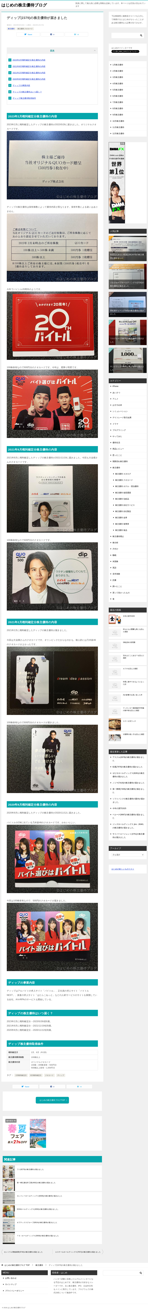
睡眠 (114, 555)
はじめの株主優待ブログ (24, 5)
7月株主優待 (118, 102)
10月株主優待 (118, 121)
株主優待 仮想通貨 (123, 493)
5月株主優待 (118, 90)
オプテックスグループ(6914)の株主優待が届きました (37, 1222)
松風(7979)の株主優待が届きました (128, 767)
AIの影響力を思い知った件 (132, 695)
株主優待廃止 (118, 536)
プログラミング (119, 430)
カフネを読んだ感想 (130, 669)
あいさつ (116, 393)
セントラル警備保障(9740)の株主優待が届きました (23, 1252)
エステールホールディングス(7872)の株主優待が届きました (78, 1252)
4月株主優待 (118, 83)
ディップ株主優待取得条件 (24, 98)
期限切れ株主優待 (120, 461)
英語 (114, 568)
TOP (17, 1265)
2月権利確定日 (21, 1075)
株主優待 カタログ (123, 474)
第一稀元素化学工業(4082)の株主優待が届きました (36, 1183)
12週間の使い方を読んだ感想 (133, 734)
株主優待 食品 (121, 530)
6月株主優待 (118, 96)
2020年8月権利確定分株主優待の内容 (29, 79)
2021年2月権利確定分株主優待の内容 (29, 73)
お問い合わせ (11, 1278)
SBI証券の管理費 (129, 642)
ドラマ (115, 424)
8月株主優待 (118, 108)
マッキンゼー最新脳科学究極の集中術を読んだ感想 (133, 709)
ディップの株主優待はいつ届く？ (27, 92)
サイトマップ (11, 1284)
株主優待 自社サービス (125, 505)
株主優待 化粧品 (122, 499)
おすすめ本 (117, 405)
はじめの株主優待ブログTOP (53, 1100)
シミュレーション (120, 411)
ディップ (60, 1075)
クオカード (49, 1075)
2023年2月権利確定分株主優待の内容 (29, 60)
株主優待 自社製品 (123, 511)
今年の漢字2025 (129, 616)
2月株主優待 (118, 71)
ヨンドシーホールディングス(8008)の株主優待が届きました (39, 1196)
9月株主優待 (118, 115)
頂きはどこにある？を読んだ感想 (133, 657)
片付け (115, 549)
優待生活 (116, 442)
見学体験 (116, 574)
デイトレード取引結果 (122, 417)
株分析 (115, 543)
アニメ (115, 399)
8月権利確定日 (35, 1075)
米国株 (115, 561)
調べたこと (117, 586)
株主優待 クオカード (25, 29)
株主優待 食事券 (122, 524)
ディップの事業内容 (21, 85)
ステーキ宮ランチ (129, 721)
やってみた (117, 436)
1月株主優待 (118, 65)
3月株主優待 (118, 77)
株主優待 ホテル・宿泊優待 (127, 486)
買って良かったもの (121, 593)
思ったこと (117, 455)
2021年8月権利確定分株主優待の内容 (29, 66)
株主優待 (11, 29)
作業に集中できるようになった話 (133, 683)
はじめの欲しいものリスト (122, 869)
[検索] (127, 35)
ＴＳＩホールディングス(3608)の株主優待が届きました (38, 1236)
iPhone (115, 386)
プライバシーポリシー (14, 1291)
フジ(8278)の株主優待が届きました (30, 1169)
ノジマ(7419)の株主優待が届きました (128, 783)
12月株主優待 (118, 133)
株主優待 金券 (121, 517)
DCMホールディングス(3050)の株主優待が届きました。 (38, 1209)
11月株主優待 (118, 127)
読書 (114, 580)
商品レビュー (118, 449)
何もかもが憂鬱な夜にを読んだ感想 (133, 630)
